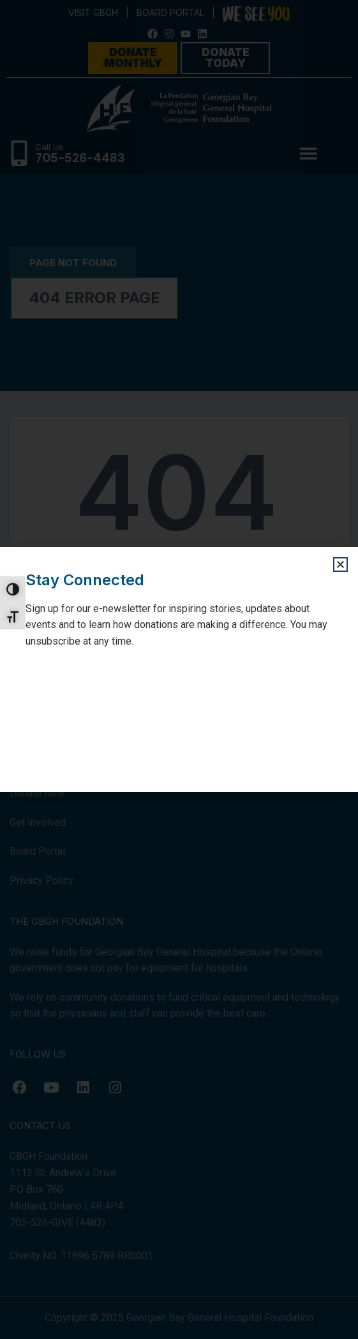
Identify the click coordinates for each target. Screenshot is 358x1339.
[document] (179, 669)
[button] (340, 564)
